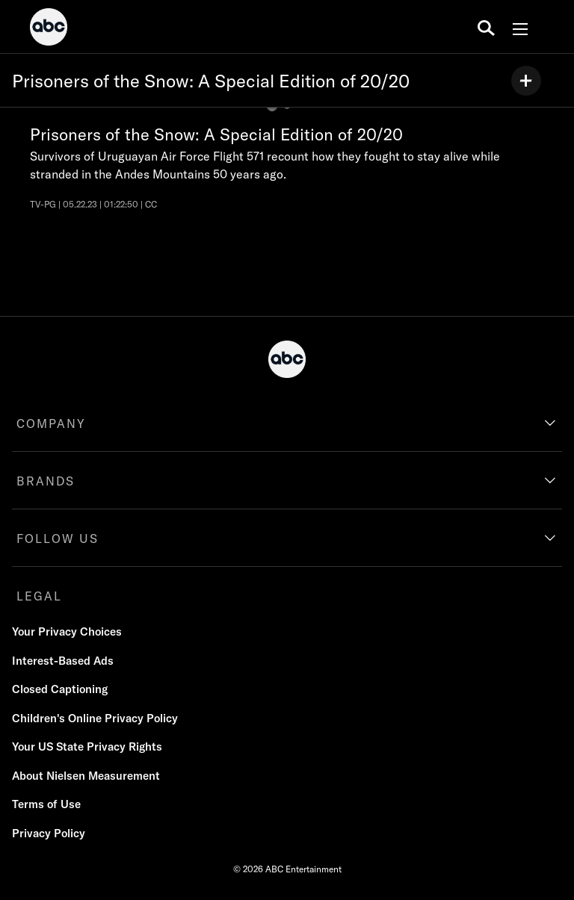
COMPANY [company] (51, 423)
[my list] (526, 81)
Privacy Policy (48, 833)
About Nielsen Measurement (86, 776)
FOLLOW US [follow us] (57, 538)
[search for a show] (486, 27)
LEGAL (39, 596)
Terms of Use (46, 804)
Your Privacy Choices (67, 631)
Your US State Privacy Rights (87, 746)
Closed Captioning (60, 689)
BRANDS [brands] (45, 481)
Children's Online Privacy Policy (95, 718)
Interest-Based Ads (63, 661)
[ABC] (48, 29)
